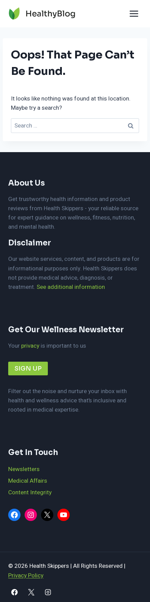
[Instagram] (47, 592)
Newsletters (24, 469)
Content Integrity (30, 492)
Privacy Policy (25, 575)
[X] (31, 592)
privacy (30, 346)
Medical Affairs (27, 481)
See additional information (71, 287)
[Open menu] (134, 13)
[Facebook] (14, 592)
